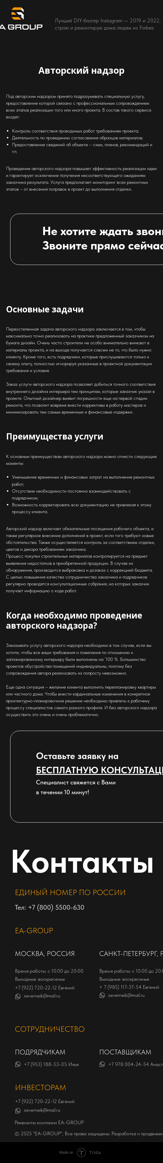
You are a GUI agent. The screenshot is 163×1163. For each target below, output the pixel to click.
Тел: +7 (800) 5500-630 (49, 907)
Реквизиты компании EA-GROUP (49, 1122)
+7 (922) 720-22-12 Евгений (44, 988)
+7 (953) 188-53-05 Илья (51, 1064)
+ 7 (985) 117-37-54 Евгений (129, 987)
